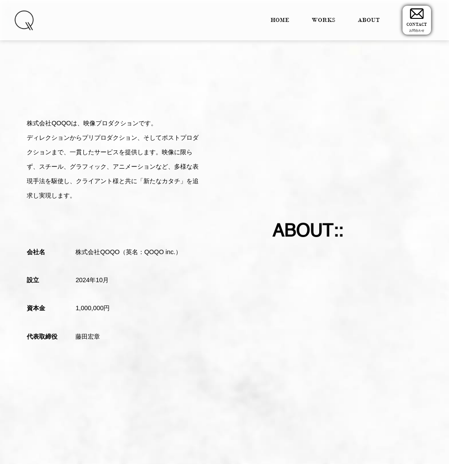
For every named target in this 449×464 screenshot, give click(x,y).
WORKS (323, 20)
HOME (280, 20)
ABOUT (369, 20)
